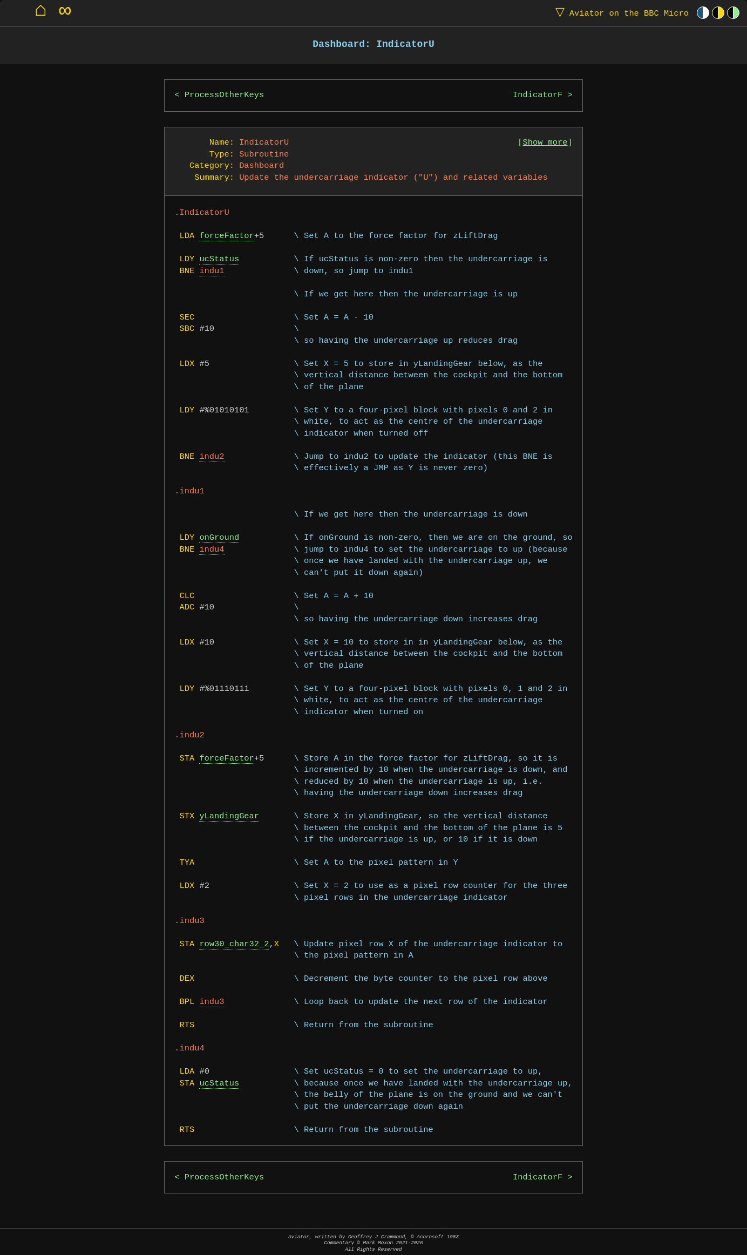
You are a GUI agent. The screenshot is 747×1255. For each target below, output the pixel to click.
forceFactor (226, 236)
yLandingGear (229, 816)
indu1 (211, 271)
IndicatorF (537, 95)
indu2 (211, 457)
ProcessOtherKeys (224, 95)
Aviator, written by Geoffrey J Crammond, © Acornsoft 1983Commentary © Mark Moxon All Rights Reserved (373, 1242)
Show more (545, 142)
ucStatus (219, 259)
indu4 (211, 549)
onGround (219, 538)
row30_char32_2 (234, 944)
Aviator (620, 12)
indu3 (211, 1002)
